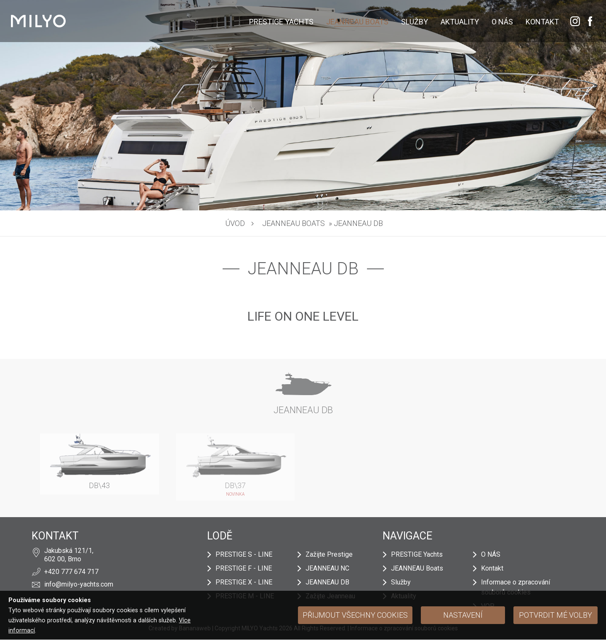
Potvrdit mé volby (555, 615)
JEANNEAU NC (327, 568)
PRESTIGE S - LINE (243, 554)
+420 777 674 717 (71, 572)
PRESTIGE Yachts (281, 21)
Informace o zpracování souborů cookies (515, 587)
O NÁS (502, 21)
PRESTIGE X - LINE (243, 582)
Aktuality (460, 21)
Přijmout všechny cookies (355, 615)
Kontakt (542, 21)
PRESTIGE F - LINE (243, 568)
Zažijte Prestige (329, 554)
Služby (414, 21)
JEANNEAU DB (327, 582)
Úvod (235, 223)
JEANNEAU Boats (357, 21)
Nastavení (463, 615)
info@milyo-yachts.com (78, 584)
